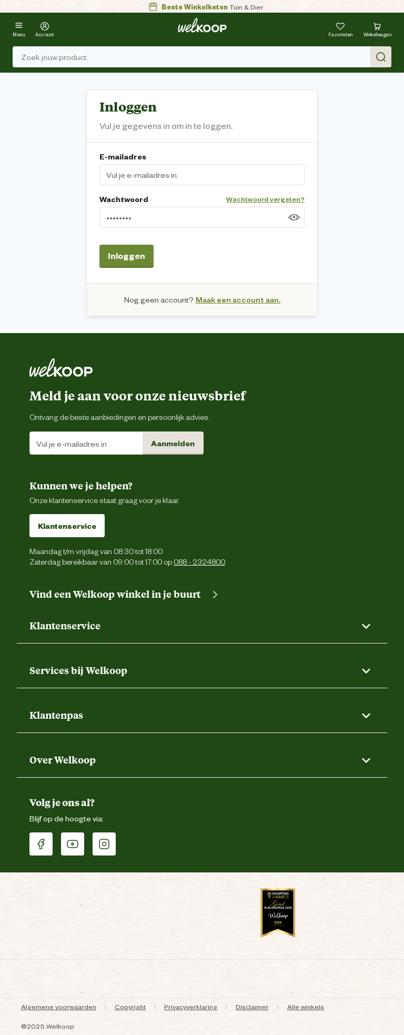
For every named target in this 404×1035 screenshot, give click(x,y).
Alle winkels (305, 1006)
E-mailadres (122, 156)
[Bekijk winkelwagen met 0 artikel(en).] (377, 28)
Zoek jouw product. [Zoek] (206, 56)
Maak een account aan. (238, 299)
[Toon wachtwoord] (294, 217)
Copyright (130, 1006)
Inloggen (126, 255)
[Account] (44, 28)
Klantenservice (67, 525)
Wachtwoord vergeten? (265, 198)
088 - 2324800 (199, 561)
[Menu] (19, 28)
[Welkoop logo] (202, 25)
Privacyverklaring (190, 1006)
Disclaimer (252, 1006)
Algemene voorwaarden (58, 1006)
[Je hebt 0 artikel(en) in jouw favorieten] (340, 28)
